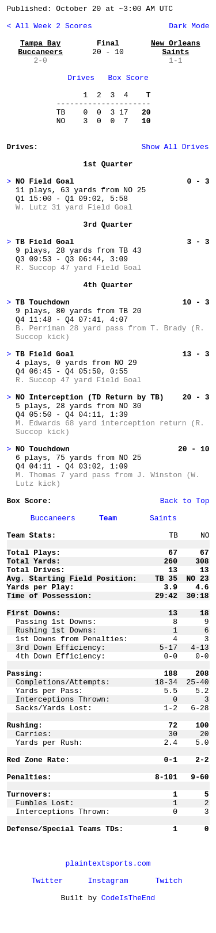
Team (108, 518)
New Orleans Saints (175, 47)
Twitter (47, 881)
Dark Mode (186, 26)
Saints (163, 518)
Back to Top (185, 501)
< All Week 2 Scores (49, 26)
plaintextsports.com (107, 863)
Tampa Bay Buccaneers (40, 47)
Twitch (169, 881)
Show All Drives (155, 147)
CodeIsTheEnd (128, 898)
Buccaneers (53, 518)
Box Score (128, 78)
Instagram (108, 881)
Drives (80, 78)
